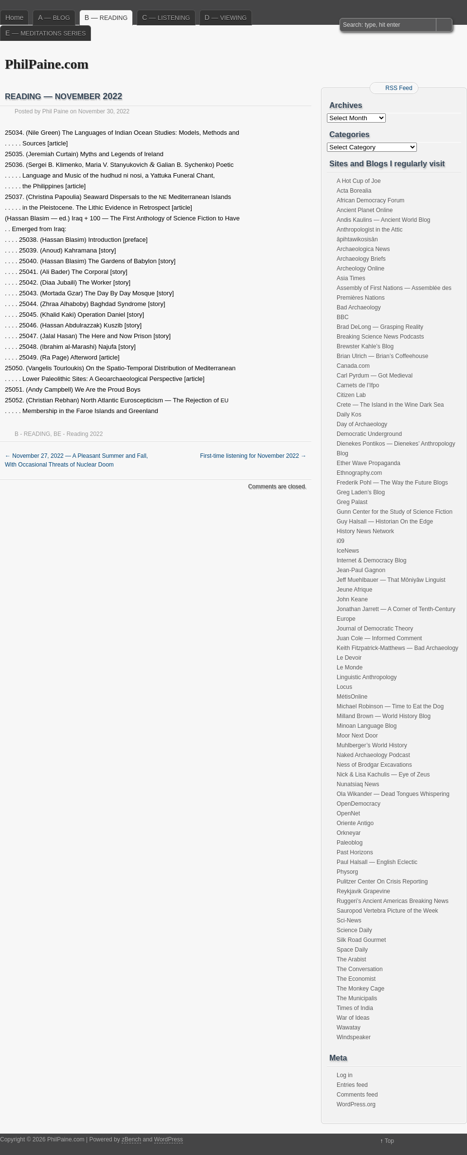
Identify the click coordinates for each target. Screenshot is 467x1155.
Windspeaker (354, 1037)
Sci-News (349, 920)
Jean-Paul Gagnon (361, 570)
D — (226, 17)
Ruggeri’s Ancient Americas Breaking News (393, 901)
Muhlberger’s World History (372, 745)
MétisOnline (352, 696)
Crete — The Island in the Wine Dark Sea (390, 404)
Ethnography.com (359, 472)
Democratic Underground (369, 434)
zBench (131, 1139)
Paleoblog (349, 842)
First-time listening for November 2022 (253, 455)
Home (14, 17)
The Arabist (351, 959)
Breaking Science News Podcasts (380, 336)
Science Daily (354, 930)
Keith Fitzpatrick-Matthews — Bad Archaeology (397, 648)
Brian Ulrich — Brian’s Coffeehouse (382, 356)
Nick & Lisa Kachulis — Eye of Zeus (383, 774)
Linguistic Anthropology (366, 677)
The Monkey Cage (360, 988)
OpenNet (348, 813)
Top (389, 1140)
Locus (344, 687)
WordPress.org (356, 1104)
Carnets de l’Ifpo (358, 385)
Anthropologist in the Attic (369, 229)
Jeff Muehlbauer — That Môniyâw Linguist (391, 580)
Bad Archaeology (359, 307)
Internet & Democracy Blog (371, 560)
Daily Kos (349, 414)
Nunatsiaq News (358, 784)
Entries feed (352, 1085)
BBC (343, 317)
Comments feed (357, 1094)
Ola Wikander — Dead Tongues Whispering (393, 794)
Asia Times (351, 278)
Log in (345, 1075)
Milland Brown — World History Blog (384, 716)
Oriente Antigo (355, 823)
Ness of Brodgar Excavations (374, 764)
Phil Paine (55, 111)
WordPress (168, 1139)
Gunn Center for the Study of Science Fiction (394, 511)
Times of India (355, 1008)
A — (54, 17)
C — (166, 17)
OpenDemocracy (358, 803)
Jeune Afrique (354, 589)
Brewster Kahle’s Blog (365, 346)
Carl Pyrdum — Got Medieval (375, 375)
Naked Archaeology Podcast (373, 755)
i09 (340, 541)
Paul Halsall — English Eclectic (377, 862)
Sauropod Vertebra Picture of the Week (387, 910)
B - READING (32, 434)
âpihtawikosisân (357, 239)
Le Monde (349, 667)
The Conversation (360, 969)
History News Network (365, 531)
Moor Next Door (357, 735)
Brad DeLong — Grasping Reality (380, 327)
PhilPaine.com (47, 64)
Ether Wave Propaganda (368, 463)
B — (106, 17)
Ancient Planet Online (365, 210)
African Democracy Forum (370, 200)
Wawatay (348, 1027)
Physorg (347, 871)
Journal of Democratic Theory (375, 628)
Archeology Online (360, 268)
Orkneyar (348, 833)
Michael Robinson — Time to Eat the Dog (390, 706)
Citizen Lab (351, 395)
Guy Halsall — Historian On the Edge (385, 521)
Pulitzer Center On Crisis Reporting (382, 881)
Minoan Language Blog (366, 725)
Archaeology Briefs (361, 258)
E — (45, 33)
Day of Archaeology (362, 424)
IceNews (348, 550)
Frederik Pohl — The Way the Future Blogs (392, 482)
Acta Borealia (354, 190)
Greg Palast (352, 502)
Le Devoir (349, 657)
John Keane (352, 599)
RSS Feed (398, 88)
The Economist (356, 978)
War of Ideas (353, 1017)
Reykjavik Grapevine (363, 891)
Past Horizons (355, 852)
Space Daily (352, 949)
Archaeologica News (363, 249)
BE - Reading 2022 (78, 434)
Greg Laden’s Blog (361, 492)
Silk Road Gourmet (361, 940)
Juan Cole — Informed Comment (379, 638)
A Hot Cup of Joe (359, 181)
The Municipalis (357, 998)
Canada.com (353, 365)
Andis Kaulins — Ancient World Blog (384, 220)
